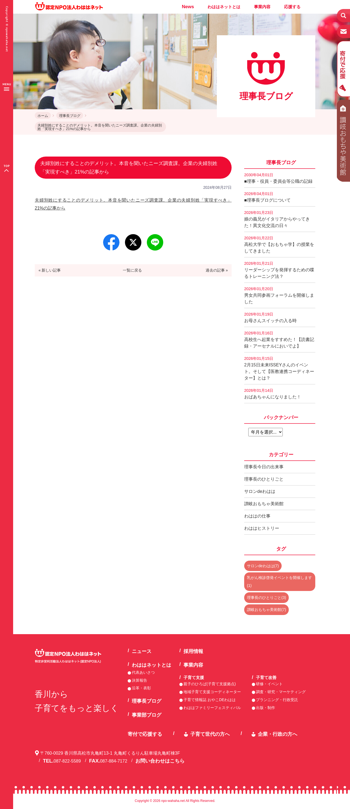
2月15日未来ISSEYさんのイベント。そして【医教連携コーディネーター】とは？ (279, 368)
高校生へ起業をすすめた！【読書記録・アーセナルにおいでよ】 (279, 339)
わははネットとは (224, 6)
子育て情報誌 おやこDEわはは (209, 700)
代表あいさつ (143, 672)
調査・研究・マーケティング (281, 692)
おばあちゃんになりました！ (272, 393)
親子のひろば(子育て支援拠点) (209, 684)
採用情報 (193, 651)
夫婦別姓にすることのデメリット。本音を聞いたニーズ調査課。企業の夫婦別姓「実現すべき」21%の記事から (99, 127)
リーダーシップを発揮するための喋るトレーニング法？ (279, 270)
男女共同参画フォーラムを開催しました (279, 295)
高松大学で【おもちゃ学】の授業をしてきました (279, 244)
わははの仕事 (257, 516)
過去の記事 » (217, 270)
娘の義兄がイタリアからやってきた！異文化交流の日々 (277, 219)
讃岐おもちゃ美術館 (264, 503)
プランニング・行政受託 (277, 700)
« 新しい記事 (50, 270)
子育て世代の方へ (210, 734)
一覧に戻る (132, 270)
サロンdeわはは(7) (263, 566)
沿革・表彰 (141, 688)
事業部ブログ (146, 715)
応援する (292, 6)
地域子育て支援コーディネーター (212, 692)
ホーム (42, 115)
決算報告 (139, 680)
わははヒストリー (261, 528)
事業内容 (262, 6)
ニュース (141, 651)
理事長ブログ (69, 115)
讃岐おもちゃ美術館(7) (266, 609)
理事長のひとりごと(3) (266, 597)
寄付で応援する (145, 734)
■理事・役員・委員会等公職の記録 (278, 178)
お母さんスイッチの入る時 (270, 317)
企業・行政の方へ (277, 734)
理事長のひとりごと (264, 479)
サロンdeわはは (259, 491)
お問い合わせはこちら (160, 761)
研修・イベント (269, 684)
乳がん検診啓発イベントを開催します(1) (279, 581)
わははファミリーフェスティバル (212, 707)
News (188, 6)
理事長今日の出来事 (264, 466)
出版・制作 (265, 707)
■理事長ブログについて (267, 197)
